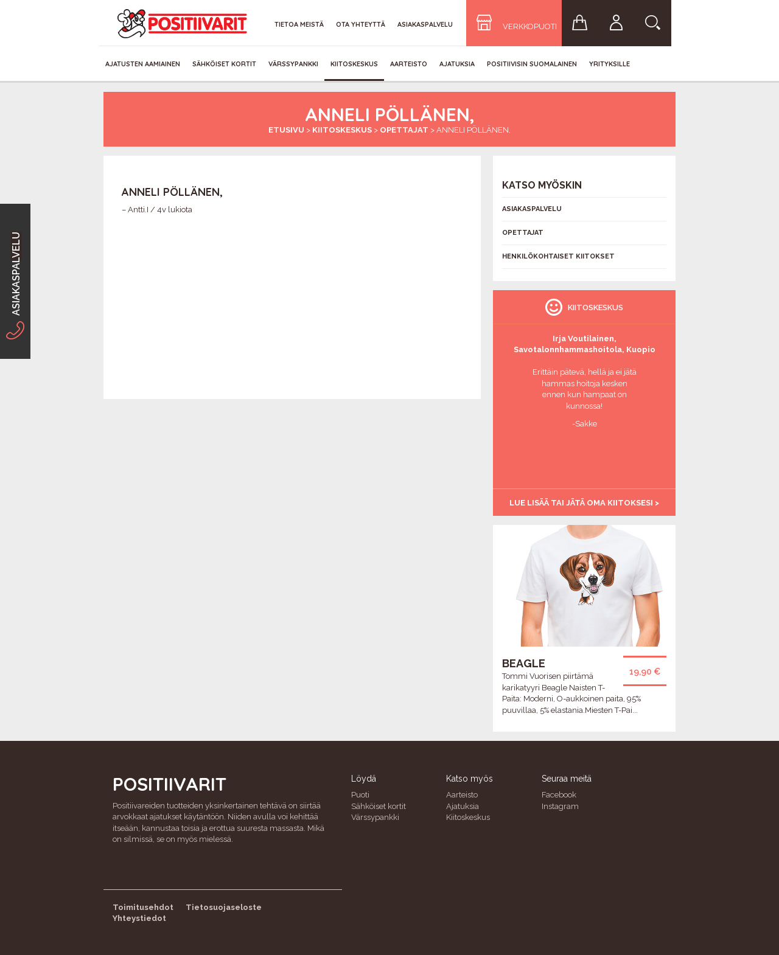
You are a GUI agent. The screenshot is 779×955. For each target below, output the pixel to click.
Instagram (560, 806)
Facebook (559, 794)
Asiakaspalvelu (425, 24)
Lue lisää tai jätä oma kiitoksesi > (584, 502)
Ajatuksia (457, 64)
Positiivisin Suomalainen (532, 64)
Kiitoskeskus (354, 64)
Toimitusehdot (143, 907)
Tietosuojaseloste (224, 907)
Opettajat (404, 129)
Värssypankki (293, 64)
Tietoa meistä (299, 24)
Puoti (360, 794)
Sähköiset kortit (224, 64)
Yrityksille (609, 64)
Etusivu (286, 129)
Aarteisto (408, 64)
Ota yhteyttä (360, 24)
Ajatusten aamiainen (142, 64)
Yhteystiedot (139, 918)
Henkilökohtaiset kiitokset (558, 256)
